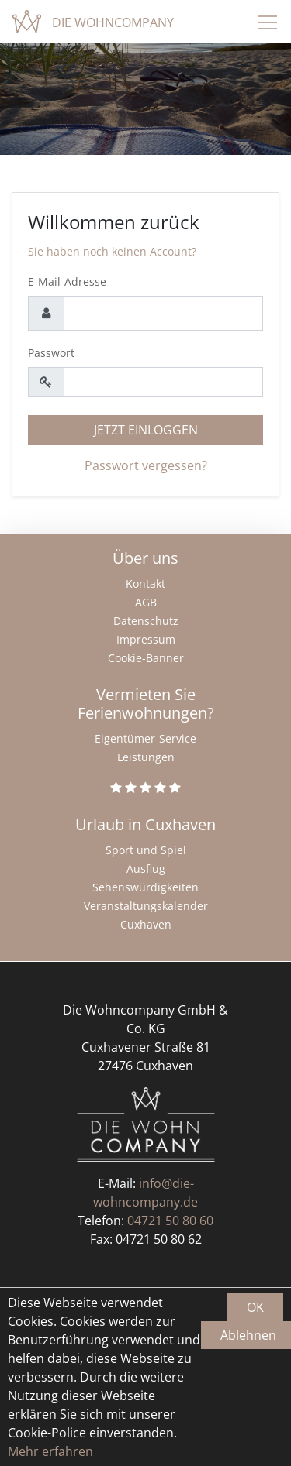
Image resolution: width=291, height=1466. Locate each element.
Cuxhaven (145, 924)
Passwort (51, 352)
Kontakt (145, 583)
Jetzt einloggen (146, 429)
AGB (146, 602)
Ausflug (145, 868)
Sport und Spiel (146, 850)
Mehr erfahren (50, 1451)
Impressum (145, 639)
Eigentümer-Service (145, 738)
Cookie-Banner (146, 658)
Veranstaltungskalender (146, 905)
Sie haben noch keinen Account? (112, 251)
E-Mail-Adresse (67, 281)
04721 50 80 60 (170, 1220)
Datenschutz (145, 620)
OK (255, 1307)
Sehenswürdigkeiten (145, 887)
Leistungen (146, 757)
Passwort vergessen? (146, 465)
